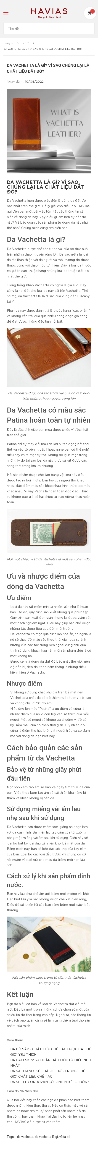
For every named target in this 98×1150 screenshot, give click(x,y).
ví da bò (64, 1137)
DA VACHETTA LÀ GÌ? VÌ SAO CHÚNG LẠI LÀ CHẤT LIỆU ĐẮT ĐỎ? (45, 187)
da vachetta (25, 1137)
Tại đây (52, 1116)
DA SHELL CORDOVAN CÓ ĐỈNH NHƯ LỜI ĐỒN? (49, 1082)
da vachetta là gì (46, 1137)
